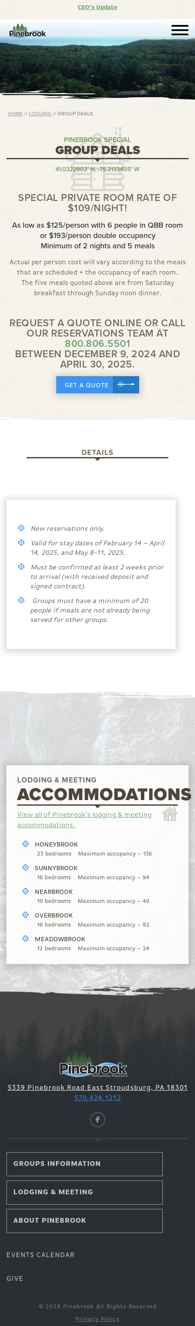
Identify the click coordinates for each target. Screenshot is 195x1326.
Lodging (40, 114)
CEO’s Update (97, 7)
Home (15, 114)
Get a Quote (102, 384)
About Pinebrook (49, 1221)
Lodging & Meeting (53, 1192)
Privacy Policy (97, 1319)
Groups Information (57, 1164)
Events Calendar (40, 1255)
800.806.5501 (97, 344)
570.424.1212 (97, 1098)
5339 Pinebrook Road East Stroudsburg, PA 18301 (98, 1088)
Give (15, 1279)
